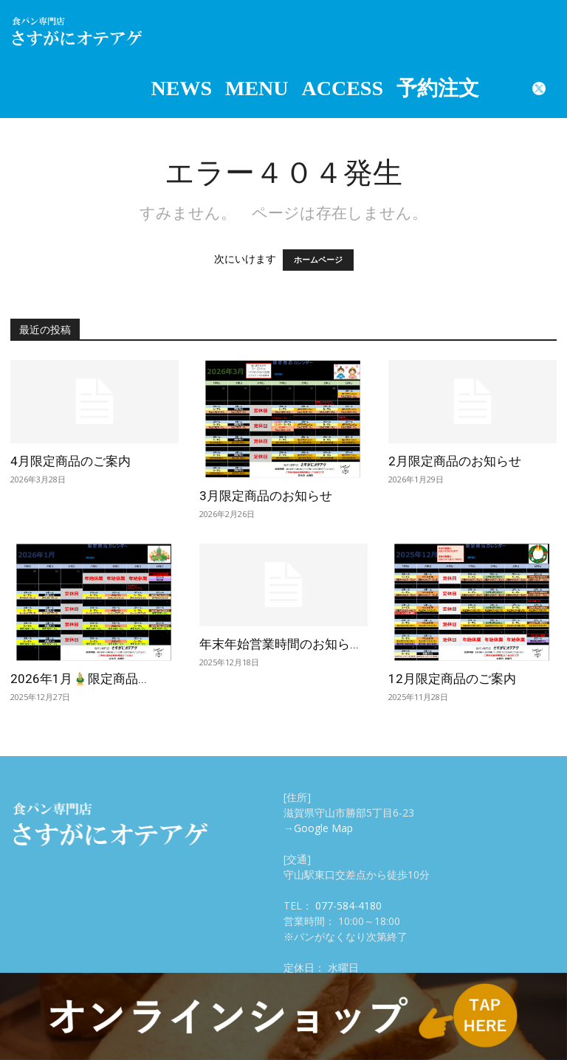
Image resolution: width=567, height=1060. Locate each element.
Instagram (503, 88)
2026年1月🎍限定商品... (78, 678)
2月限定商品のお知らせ (454, 461)
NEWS (181, 88)
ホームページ (318, 260)
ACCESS (342, 88)
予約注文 (437, 88)
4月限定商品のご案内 (70, 461)
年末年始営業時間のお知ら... (279, 644)
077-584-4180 (348, 905)
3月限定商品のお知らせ (265, 495)
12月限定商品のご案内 (452, 678)
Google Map (323, 828)
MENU (257, 88)
